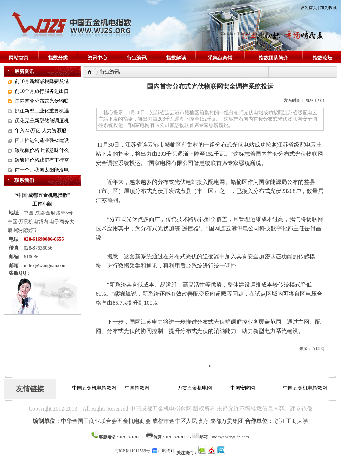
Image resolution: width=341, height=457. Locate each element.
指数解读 (176, 57)
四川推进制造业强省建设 (42, 140)
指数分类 (58, 57)
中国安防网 (242, 388)
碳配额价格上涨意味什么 (42, 150)
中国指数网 (137, 388)
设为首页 (308, 7)
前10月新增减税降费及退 (42, 81)
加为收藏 (328, 7)
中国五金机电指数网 (94, 388)
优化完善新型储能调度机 (42, 120)
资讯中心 (97, 57)
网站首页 (18, 57)
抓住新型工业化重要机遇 (42, 111)
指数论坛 (322, 57)
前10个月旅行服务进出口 (42, 91)
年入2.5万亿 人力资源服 (40, 130)
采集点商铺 (220, 57)
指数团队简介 (273, 57)
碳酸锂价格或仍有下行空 (42, 160)
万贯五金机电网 (195, 388)
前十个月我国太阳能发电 (42, 170)
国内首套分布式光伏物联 (42, 101)
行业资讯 (137, 57)
